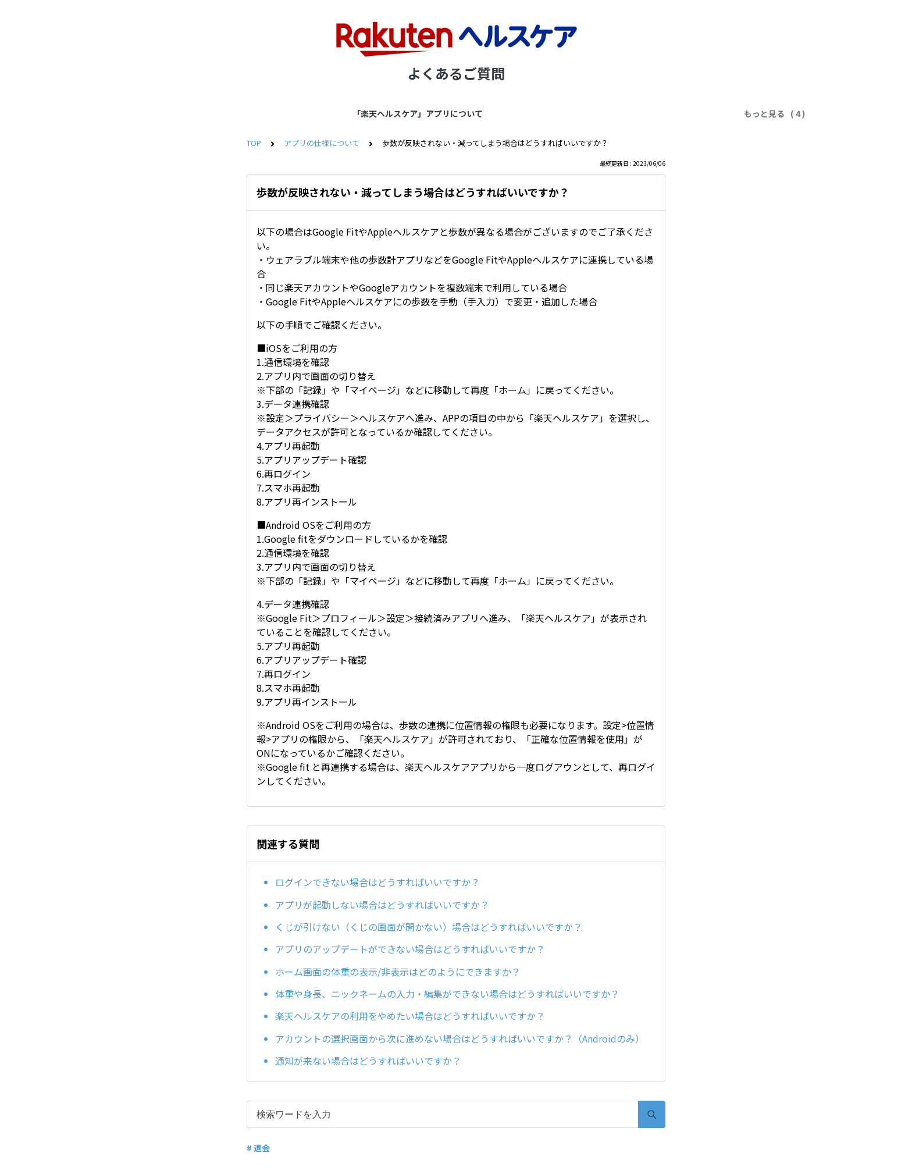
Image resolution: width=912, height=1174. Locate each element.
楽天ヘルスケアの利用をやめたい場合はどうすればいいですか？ (410, 1016)
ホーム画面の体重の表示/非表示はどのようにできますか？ (398, 972)
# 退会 (258, 1148)
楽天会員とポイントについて (590, 113)
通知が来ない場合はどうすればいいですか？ (368, 1061)
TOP (254, 142)
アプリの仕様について (350, 113)
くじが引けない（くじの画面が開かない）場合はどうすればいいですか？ (428, 927)
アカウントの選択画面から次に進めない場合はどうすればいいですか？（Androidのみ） (459, 1038)
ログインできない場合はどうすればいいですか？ (377, 882)
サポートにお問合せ (696, 113)
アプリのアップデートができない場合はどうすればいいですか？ (410, 949)
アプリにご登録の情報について (464, 113)
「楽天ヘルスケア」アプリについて (228, 113)
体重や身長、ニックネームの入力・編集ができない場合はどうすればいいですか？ (447, 994)
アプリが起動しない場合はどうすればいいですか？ (382, 905)
